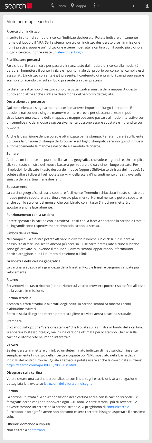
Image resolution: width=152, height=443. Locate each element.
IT (133, 6)
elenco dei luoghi (70, 52)
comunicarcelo (117, 407)
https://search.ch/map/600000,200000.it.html (41, 365)
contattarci (36, 430)
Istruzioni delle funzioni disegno (68, 383)
